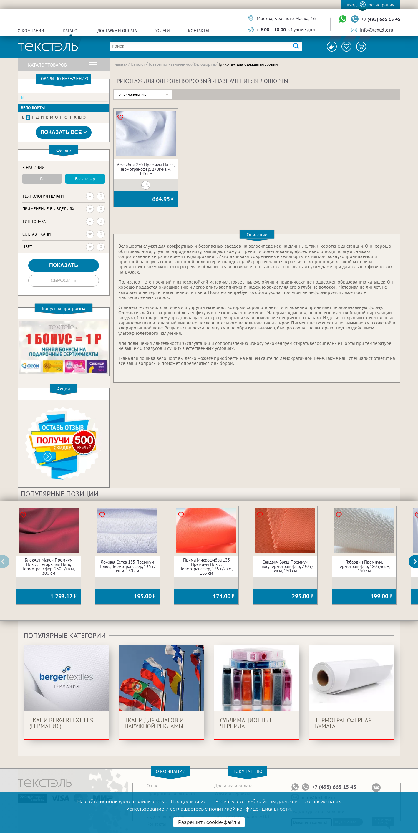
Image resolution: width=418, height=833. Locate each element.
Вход (352, 4)
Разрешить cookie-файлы (209, 822)
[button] (416, 561)
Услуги (162, 30)
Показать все (63, 132)
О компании (31, 30)
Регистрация (381, 4)
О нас (152, 786)
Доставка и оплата (117, 30)
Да (42, 178)
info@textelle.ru (376, 30)
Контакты (198, 30)
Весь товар (85, 178)
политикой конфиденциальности (250, 809)
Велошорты (33, 107)
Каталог (71, 30)
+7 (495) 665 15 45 (380, 19)
